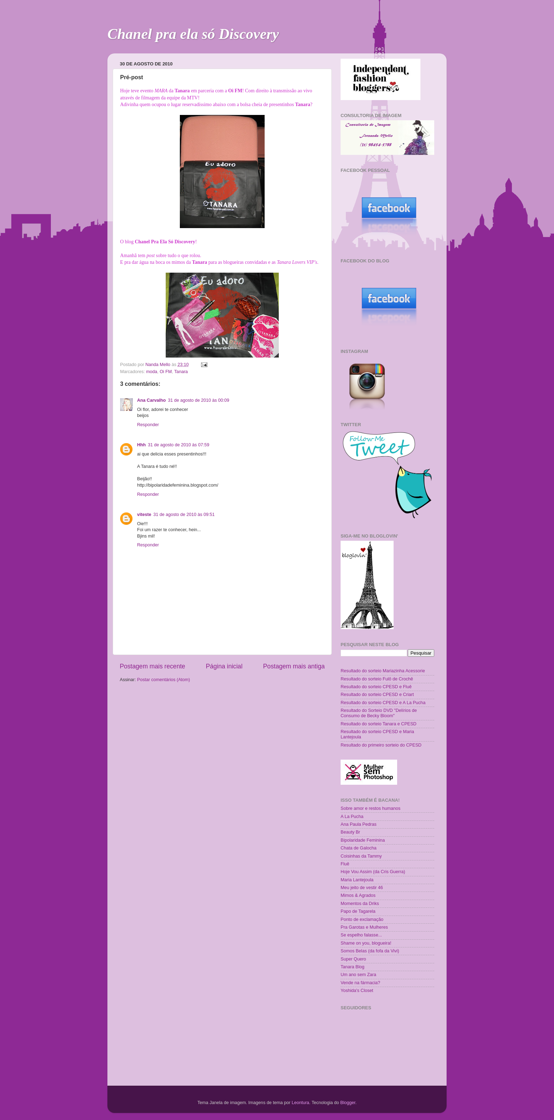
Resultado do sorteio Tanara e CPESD (379, 723)
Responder (148, 424)
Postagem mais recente (152, 666)
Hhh (141, 444)
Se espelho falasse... (361, 935)
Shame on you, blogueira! (366, 943)
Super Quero (353, 959)
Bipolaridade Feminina (363, 840)
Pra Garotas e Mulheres (364, 927)
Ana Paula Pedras (359, 824)
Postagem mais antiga (294, 666)
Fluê (345, 863)
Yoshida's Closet (357, 990)
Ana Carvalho (151, 400)
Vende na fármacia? (360, 982)
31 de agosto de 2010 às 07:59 (178, 444)
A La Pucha (352, 816)
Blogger (347, 1102)
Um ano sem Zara (358, 974)
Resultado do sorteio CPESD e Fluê (376, 686)
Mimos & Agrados (358, 895)
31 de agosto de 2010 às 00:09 (198, 400)
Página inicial (224, 666)
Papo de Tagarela (358, 911)
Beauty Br (350, 832)
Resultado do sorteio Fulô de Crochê (377, 679)
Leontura (300, 1102)
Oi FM (166, 371)
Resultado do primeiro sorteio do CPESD (381, 745)
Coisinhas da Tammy (361, 856)
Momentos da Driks (360, 903)
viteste (144, 514)
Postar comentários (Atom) (163, 679)
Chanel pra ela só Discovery (193, 34)
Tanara (181, 371)
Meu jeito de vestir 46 (362, 887)
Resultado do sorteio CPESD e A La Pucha (383, 702)
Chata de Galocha (359, 848)
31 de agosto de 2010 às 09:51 (184, 514)
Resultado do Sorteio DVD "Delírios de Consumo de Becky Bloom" (379, 713)
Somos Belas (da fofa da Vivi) (370, 950)
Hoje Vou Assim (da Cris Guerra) (373, 871)
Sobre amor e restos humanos (370, 808)
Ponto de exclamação (362, 919)
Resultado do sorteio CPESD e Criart (377, 694)
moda (152, 371)
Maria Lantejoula (357, 879)
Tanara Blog (352, 966)
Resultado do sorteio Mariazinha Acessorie (383, 670)
